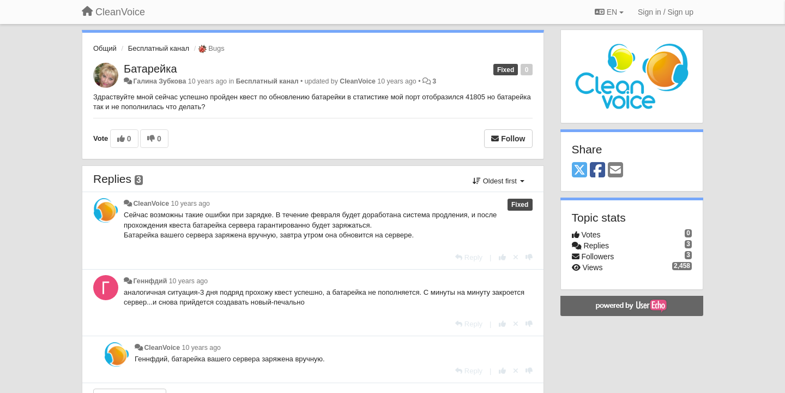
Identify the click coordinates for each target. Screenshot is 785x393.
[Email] (615, 170)
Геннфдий (150, 281)
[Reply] (468, 257)
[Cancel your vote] (515, 257)
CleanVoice (358, 81)
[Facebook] (597, 170)
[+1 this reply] (502, 257)
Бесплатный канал (158, 48)
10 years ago (190, 203)
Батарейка (150, 69)
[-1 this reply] (529, 257)
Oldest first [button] (498, 181)
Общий (105, 48)
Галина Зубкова (159, 81)
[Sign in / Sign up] (665, 12)
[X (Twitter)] (579, 170)
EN (609, 12)
